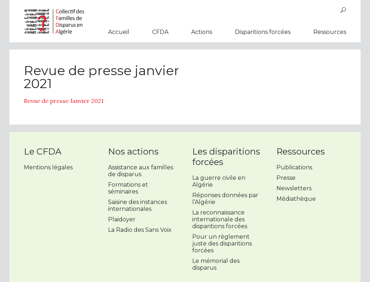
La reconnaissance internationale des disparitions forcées (219, 219)
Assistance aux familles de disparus (140, 171)
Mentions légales (48, 167)
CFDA (160, 32)
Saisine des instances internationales (137, 205)
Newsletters (293, 188)
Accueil (118, 32)
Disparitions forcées (263, 32)
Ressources (329, 32)
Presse (286, 177)
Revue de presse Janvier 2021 (64, 100)
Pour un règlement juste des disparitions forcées (222, 243)
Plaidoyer (121, 219)
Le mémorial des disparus (216, 264)
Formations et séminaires (128, 188)
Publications (294, 167)
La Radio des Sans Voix (140, 229)
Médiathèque (296, 198)
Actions (201, 32)
